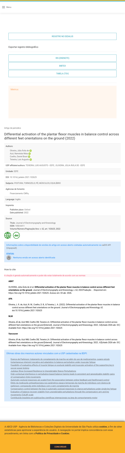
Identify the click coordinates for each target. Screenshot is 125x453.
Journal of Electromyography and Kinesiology (36, 223)
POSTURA (18, 183)
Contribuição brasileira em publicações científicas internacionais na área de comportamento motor (54, 398)
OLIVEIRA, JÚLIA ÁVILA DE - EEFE (70, 165)
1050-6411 (20, 226)
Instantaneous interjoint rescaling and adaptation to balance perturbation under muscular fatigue (53, 362)
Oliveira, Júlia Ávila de (19, 150)
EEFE (16, 171)
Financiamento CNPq (19, 193)
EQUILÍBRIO (55, 183)
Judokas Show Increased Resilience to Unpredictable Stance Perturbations (43, 371)
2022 (26, 212)
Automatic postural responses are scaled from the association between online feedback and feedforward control (60, 380)
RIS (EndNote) (62, 58)
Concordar (60, 447)
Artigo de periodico (12, 128)
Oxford (27, 210)
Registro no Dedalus (62, 36)
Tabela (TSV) (62, 73)
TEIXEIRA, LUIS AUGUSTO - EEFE (40, 165)
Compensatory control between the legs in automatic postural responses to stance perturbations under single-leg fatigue (63, 389)
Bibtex (62, 66)
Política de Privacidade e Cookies (52, 433)
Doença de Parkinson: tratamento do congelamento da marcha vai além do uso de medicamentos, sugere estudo (60, 359)
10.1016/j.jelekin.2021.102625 (23, 177)
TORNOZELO (29, 183)
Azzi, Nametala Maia (19, 153)
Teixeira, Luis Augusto (19, 159)
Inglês (18, 199)
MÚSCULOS (44, 183)
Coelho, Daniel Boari (19, 156)
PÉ (37, 183)
